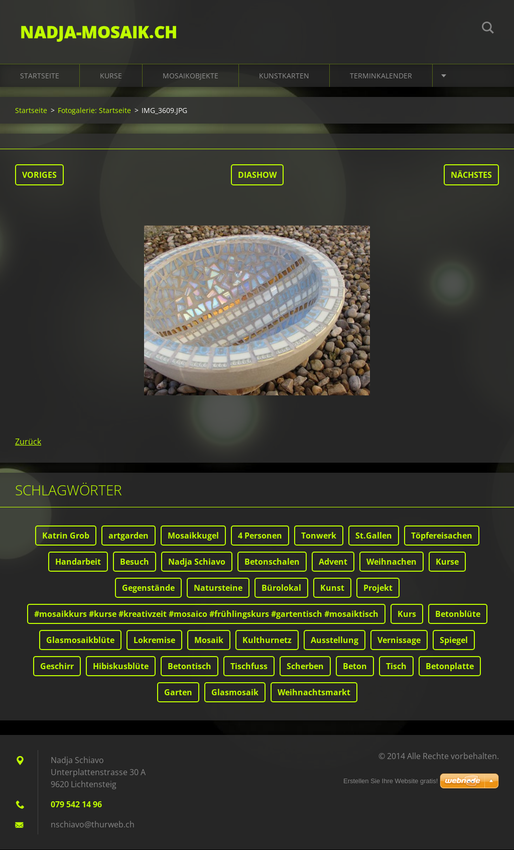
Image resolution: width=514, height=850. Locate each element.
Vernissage (399, 640)
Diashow (257, 175)
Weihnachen (391, 562)
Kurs (407, 614)
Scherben (305, 666)
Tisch (396, 666)
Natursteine (218, 588)
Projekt (378, 588)
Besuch (134, 562)
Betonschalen (272, 562)
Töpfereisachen (441, 536)
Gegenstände (148, 588)
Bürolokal (281, 588)
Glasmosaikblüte (80, 640)
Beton (355, 666)
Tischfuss (249, 666)
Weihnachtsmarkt (314, 692)
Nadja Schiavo (196, 562)
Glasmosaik (235, 692)
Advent (333, 562)
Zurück (28, 442)
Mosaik (208, 640)
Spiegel (454, 640)
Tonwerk (318, 536)
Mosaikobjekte (190, 76)
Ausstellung (334, 640)
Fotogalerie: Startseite (94, 111)
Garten (178, 692)
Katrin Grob (65, 536)
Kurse (111, 76)
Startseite (39, 76)
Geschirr (57, 666)
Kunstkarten (284, 76)
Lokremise (154, 640)
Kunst (332, 588)
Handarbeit (78, 562)
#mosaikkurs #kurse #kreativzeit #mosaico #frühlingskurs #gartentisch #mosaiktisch (206, 614)
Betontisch (189, 666)
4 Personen (260, 536)
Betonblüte (457, 614)
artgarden (128, 536)
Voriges (39, 175)
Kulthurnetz (267, 640)
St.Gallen (373, 536)
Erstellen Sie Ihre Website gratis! (390, 781)
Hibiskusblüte (121, 666)
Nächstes (471, 175)
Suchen (488, 29)
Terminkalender (381, 76)
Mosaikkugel (193, 536)
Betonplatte (450, 666)
